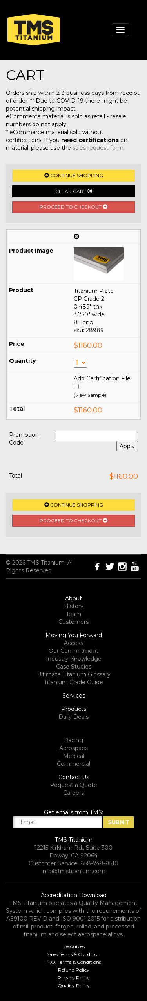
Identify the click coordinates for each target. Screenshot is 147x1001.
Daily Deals (73, 716)
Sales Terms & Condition (73, 954)
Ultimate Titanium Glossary (74, 674)
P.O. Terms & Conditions (73, 962)
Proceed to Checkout (73, 207)
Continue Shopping (73, 175)
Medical (73, 755)
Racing (73, 740)
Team (73, 614)
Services (73, 695)
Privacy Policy (74, 978)
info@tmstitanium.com (73, 871)
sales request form (98, 147)
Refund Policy (73, 970)
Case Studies (73, 666)
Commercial (73, 763)
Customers (73, 621)
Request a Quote (73, 784)
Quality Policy (74, 985)
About (73, 598)
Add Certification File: (103, 378)
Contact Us (73, 777)
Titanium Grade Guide (73, 682)
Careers (73, 792)
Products (73, 708)
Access (73, 643)
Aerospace (73, 748)
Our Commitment (73, 650)
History (73, 606)
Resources (73, 946)
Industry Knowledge (74, 658)
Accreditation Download (74, 895)
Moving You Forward (73, 635)
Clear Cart (73, 191)
